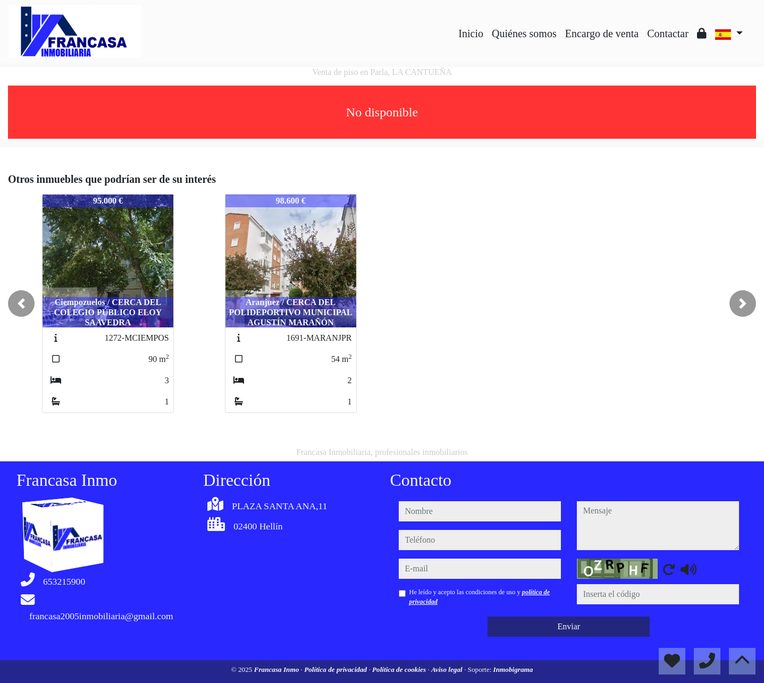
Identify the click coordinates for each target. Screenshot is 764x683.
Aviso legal (447, 669)
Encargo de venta (602, 33)
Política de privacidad (336, 669)
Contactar (668, 33)
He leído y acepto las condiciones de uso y (479, 596)
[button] (21, 303)
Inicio (470, 33)
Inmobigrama (513, 669)
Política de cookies (399, 669)
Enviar (568, 626)
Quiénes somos (524, 33)
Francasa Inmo (277, 669)
